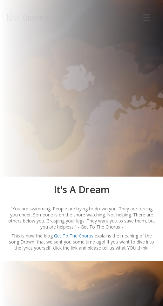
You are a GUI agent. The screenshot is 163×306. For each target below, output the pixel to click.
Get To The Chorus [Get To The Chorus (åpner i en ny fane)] (74, 236)
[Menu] (146, 17)
